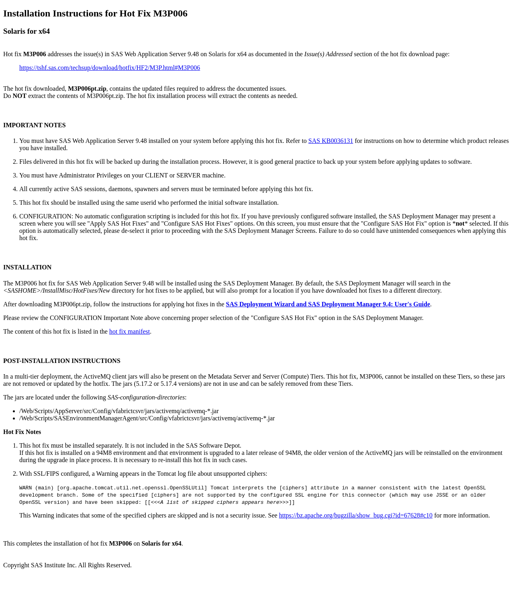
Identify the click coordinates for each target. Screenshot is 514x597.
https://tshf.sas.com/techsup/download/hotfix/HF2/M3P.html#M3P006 (109, 67)
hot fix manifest (129, 331)
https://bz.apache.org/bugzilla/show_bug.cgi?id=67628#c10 (355, 515)
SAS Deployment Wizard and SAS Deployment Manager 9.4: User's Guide (328, 304)
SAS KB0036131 (330, 140)
